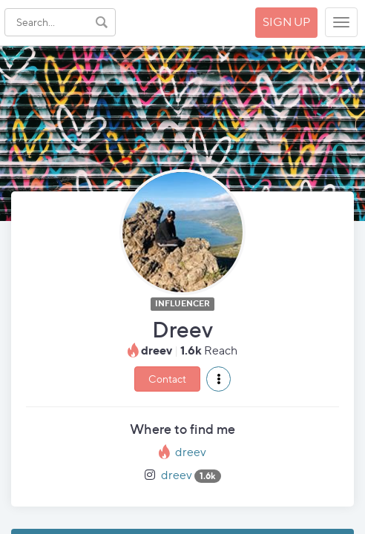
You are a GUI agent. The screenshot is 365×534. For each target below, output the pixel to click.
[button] (218, 379)
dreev (190, 452)
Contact (167, 378)
